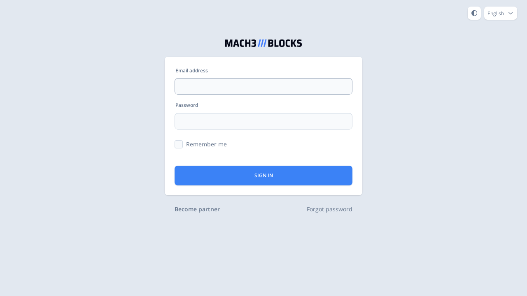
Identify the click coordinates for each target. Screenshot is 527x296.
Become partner (197, 209)
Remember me (206, 144)
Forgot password (329, 209)
